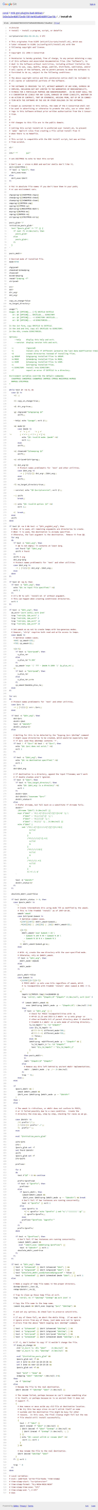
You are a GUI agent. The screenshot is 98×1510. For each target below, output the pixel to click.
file (57, 23)
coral (5, 12)
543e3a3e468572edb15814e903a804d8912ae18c (29, 16)
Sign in (92, 4)
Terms (30, 1506)
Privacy (23, 1506)
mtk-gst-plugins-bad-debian (27, 12)
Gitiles (15, 1506)
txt (86, 1506)
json (93, 1506)
